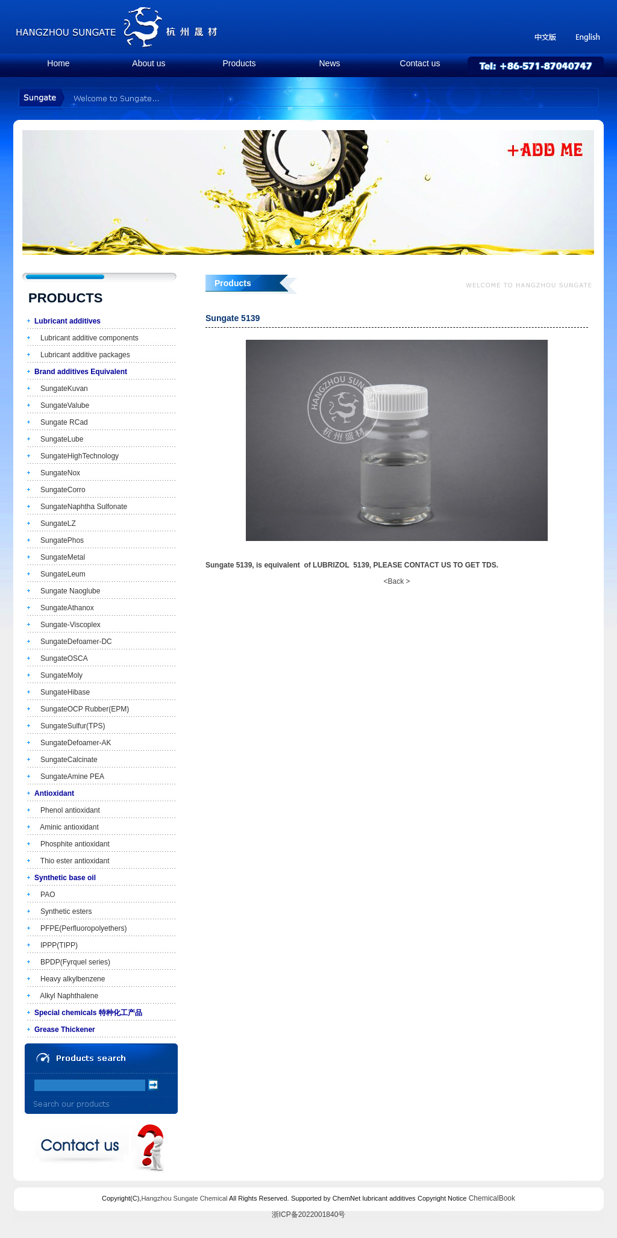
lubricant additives (389, 1198)
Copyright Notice (442, 1198)
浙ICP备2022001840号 (309, 1214)
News (329, 63)
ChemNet (346, 1198)
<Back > (396, 581)
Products (238, 63)
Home (58, 63)
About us (148, 63)
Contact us (420, 63)
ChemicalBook (492, 1198)
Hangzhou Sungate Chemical (184, 1198)
